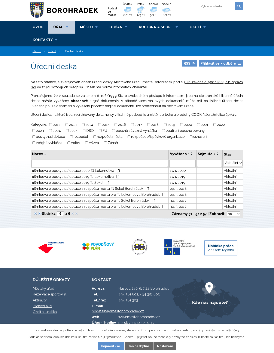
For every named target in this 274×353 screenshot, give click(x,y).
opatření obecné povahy (185, 131)
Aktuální (230, 171)
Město (86, 27)
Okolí (195, 27)
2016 (122, 125)
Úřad (58, 27)
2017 (138, 125)
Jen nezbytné (138, 346)
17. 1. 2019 (177, 177)
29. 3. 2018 (178, 189)
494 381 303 (128, 300)
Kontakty (43, 40)
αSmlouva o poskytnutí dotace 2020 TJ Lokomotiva (76, 171)
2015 (105, 125)
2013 (73, 125)
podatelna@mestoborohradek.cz (118, 311)
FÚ (105, 131)
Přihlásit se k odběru (221, 63)
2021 (204, 125)
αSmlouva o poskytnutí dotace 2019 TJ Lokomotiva (75, 177)
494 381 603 (150, 294)
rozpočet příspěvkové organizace (158, 137)
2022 (221, 125)
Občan (116, 27)
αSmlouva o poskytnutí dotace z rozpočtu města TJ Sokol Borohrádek (90, 189)
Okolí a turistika (45, 312)
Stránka (48, 214)
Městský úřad (43, 288)
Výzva (94, 143)
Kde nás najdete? (210, 302)
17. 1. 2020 (178, 171)
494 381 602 (128, 294)
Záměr (113, 143)
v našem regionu (221, 248)
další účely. (232, 330)
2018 (155, 125)
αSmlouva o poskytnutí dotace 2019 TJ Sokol (70, 183)
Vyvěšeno (179, 154)
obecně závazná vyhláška (136, 131)
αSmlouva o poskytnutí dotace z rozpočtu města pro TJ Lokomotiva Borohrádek (98, 195)
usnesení (200, 137)
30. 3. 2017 (178, 201)
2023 (40, 131)
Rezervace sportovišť (49, 294)
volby (75, 143)
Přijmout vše (110, 346)
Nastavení (165, 346)
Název (37, 154)
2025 (73, 131)
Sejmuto (207, 154)
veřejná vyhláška (49, 143)
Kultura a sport (156, 27)
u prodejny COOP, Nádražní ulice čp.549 (205, 115)
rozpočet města (109, 137)
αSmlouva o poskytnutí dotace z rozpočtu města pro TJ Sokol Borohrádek (93, 201)
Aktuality (40, 300)
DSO (90, 131)
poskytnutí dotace (50, 137)
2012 (56, 125)
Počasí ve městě (112, 11)
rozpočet (81, 137)
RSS (189, 63)
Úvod (38, 27)
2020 (188, 125)
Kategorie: (39, 124)
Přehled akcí (42, 306)
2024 (57, 131)
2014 (89, 125)
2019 (171, 125)
